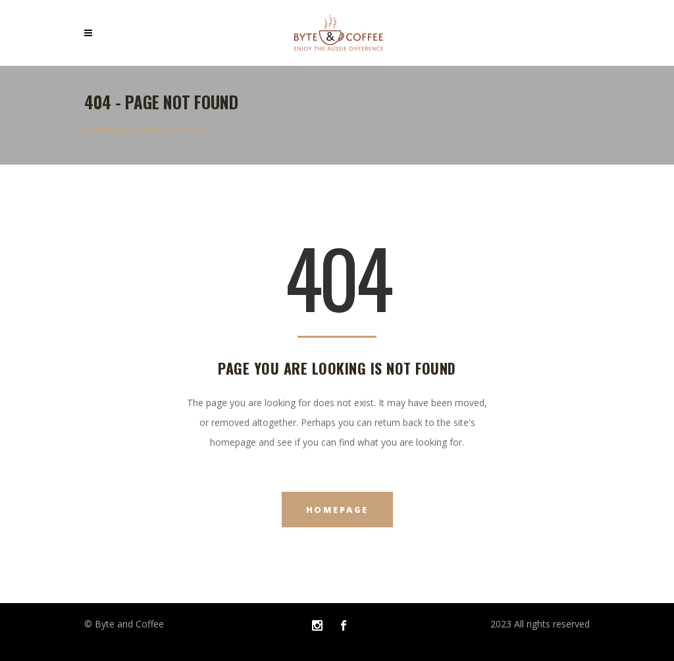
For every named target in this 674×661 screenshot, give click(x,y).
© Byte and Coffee (124, 624)
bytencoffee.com (121, 130)
